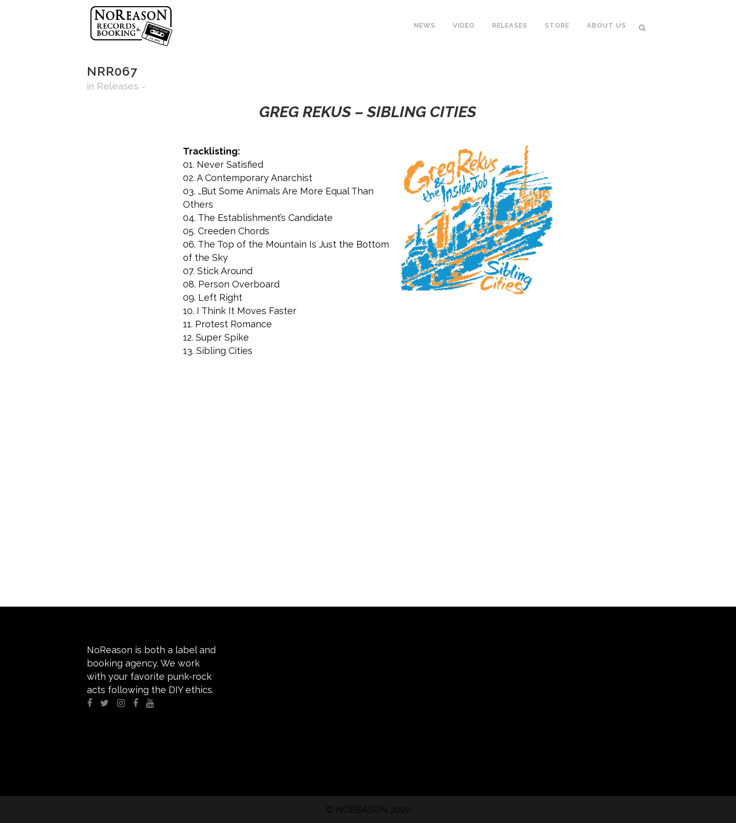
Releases (118, 86)
